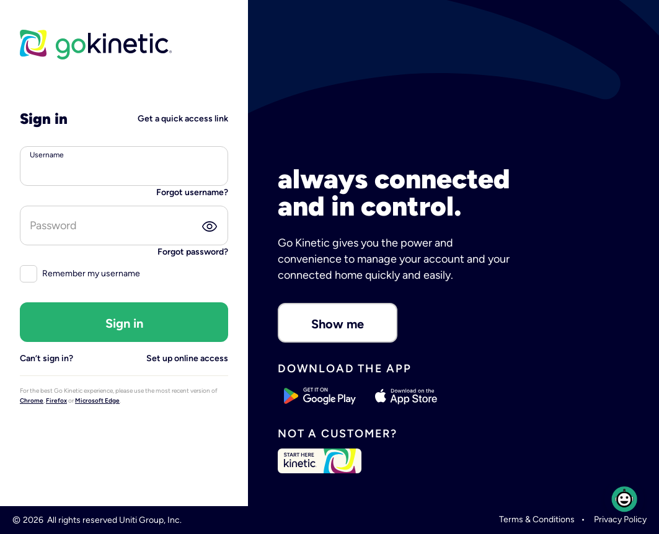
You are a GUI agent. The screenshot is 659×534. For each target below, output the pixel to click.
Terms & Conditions (537, 519)
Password (53, 225)
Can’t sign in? (46, 358)
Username (47, 155)
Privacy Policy (620, 519)
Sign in (124, 323)
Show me (337, 324)
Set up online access (187, 358)
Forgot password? (192, 252)
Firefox (56, 400)
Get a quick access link (183, 118)
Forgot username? (192, 192)
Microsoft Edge (97, 400)
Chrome (31, 400)
